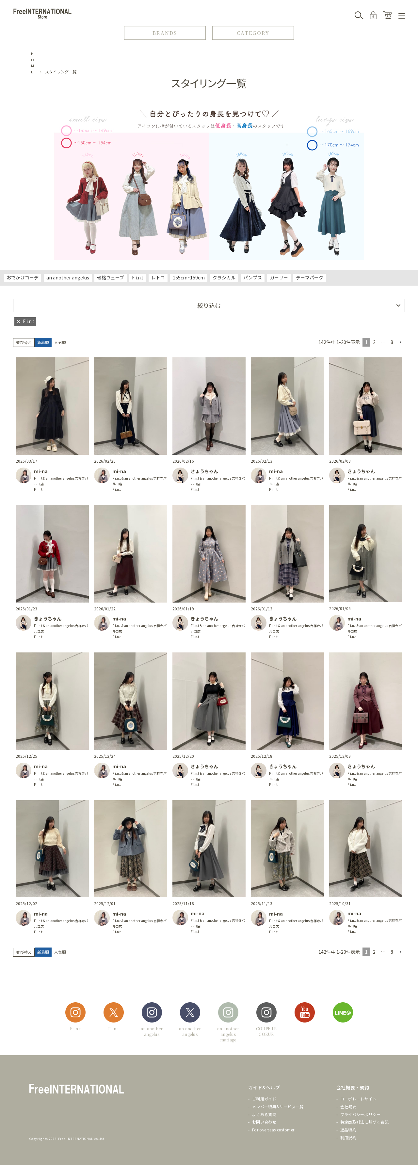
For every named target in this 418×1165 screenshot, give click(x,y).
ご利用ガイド (264, 1098)
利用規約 (348, 1137)
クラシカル (224, 277)
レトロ (158, 277)
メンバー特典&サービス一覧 (278, 1106)
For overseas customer (273, 1129)
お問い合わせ (264, 1122)
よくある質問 (264, 1114)
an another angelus (67, 277)
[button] (400, 342)
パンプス (252, 277)
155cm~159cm (189, 277)
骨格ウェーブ (110, 277)
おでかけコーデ (23, 277)
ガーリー (279, 277)
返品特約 (348, 1129)
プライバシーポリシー (360, 1114)
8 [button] (392, 342)
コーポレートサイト (358, 1098)
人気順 (60, 342)
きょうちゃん (204, 471)
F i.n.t (137, 277)
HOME (32, 62)
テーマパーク (309, 277)
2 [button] (374, 342)
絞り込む (209, 305)
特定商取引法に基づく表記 (364, 1122)
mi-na (41, 471)
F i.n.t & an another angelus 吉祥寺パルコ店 (61, 481)
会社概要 (348, 1106)
